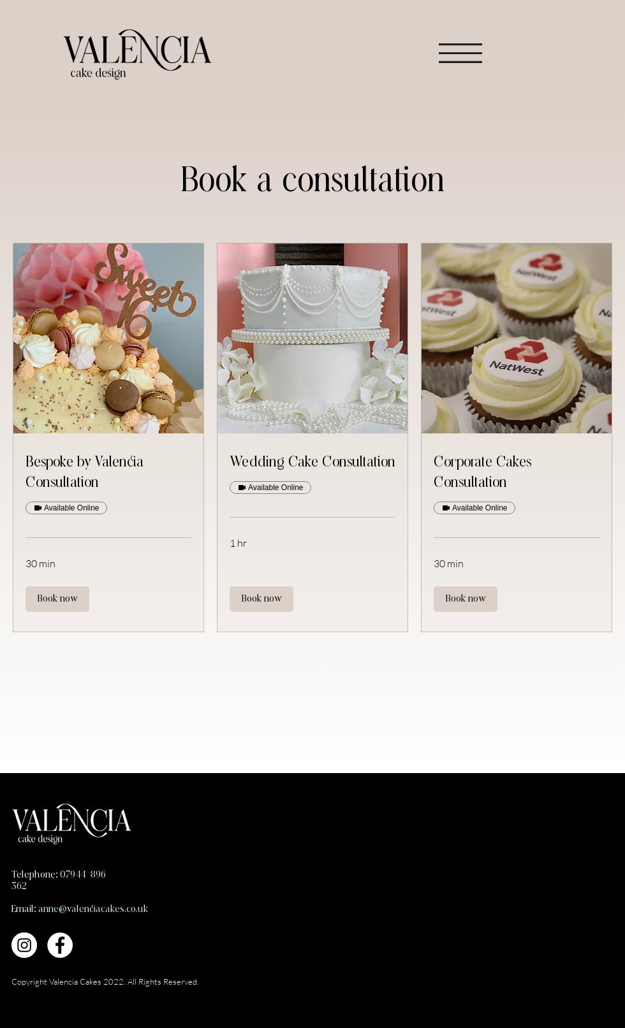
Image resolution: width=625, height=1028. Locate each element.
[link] (108, 473)
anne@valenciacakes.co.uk (93, 909)
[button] (460, 53)
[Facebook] (60, 945)
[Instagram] (24, 945)
